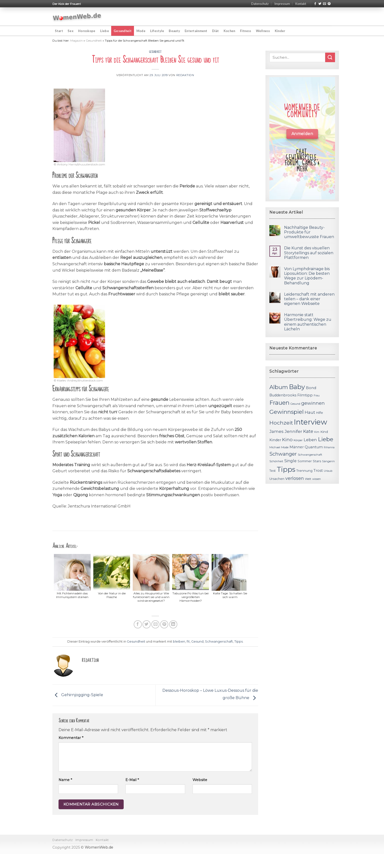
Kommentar (71, 738)
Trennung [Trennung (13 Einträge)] (304, 471)
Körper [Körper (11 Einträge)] (298, 440)
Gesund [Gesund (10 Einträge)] (295, 403)
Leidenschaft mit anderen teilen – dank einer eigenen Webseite (309, 299)
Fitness (245, 31)
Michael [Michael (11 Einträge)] (274, 447)
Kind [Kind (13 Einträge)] (324, 432)
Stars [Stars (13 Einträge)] (317, 461)
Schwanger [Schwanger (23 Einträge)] (283, 454)
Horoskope (86, 31)
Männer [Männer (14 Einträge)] (296, 447)
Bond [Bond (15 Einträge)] (311, 387)
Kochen (229, 31)
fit (188, 641)
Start (59, 31)
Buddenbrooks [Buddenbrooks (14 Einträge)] (282, 395)
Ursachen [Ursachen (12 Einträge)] (276, 479)
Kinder (280, 31)
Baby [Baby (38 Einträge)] (297, 387)
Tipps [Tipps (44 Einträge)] (286, 469)
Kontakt (300, 4)
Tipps (238, 641)
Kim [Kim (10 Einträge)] (316, 432)
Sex (70, 31)
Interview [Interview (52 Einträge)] (310, 422)
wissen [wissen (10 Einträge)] (316, 479)
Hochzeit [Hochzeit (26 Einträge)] (281, 422)
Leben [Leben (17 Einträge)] (310, 439)
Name (65, 780)
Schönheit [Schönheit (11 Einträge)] (276, 461)
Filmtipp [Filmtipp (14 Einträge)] (305, 395)
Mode (140, 31)
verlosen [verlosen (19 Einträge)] (294, 478)
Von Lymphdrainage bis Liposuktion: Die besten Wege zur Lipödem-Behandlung (307, 275)
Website (199, 780)
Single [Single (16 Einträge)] (290, 461)
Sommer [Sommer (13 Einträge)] (305, 461)
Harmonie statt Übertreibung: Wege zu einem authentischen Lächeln (307, 321)
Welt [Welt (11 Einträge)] (308, 479)
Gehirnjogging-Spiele (77, 694)
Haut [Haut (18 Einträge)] (310, 412)
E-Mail (132, 780)
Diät (215, 31)
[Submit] (330, 57)
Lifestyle (157, 31)
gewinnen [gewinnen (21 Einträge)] (313, 403)
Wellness (263, 31)
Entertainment (196, 31)
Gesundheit (123, 31)
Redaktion (185, 75)
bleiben (179, 641)
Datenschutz (260, 4)
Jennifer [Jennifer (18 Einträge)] (293, 431)
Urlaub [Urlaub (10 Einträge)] (328, 471)
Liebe (104, 31)
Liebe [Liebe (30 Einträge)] (325, 439)
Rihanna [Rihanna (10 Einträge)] (329, 447)
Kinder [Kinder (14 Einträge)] (275, 440)
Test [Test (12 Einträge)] (272, 471)
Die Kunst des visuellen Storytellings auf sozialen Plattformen (308, 253)
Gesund (197, 641)
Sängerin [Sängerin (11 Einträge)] (328, 461)
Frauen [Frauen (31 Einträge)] (279, 402)
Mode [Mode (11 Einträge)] (284, 447)
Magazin (76, 40)
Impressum (282, 4)
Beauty (174, 31)
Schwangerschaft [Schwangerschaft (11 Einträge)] (310, 454)
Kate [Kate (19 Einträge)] (308, 431)
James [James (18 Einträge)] (276, 431)
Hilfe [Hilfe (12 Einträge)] (319, 413)
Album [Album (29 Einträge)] (278, 387)
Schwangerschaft (219, 641)
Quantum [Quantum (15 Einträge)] (314, 447)
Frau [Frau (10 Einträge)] (317, 395)
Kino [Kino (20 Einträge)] (287, 439)
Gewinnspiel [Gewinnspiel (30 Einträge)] (286, 411)
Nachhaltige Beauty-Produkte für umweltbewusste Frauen (309, 232)
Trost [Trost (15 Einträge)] (318, 470)
